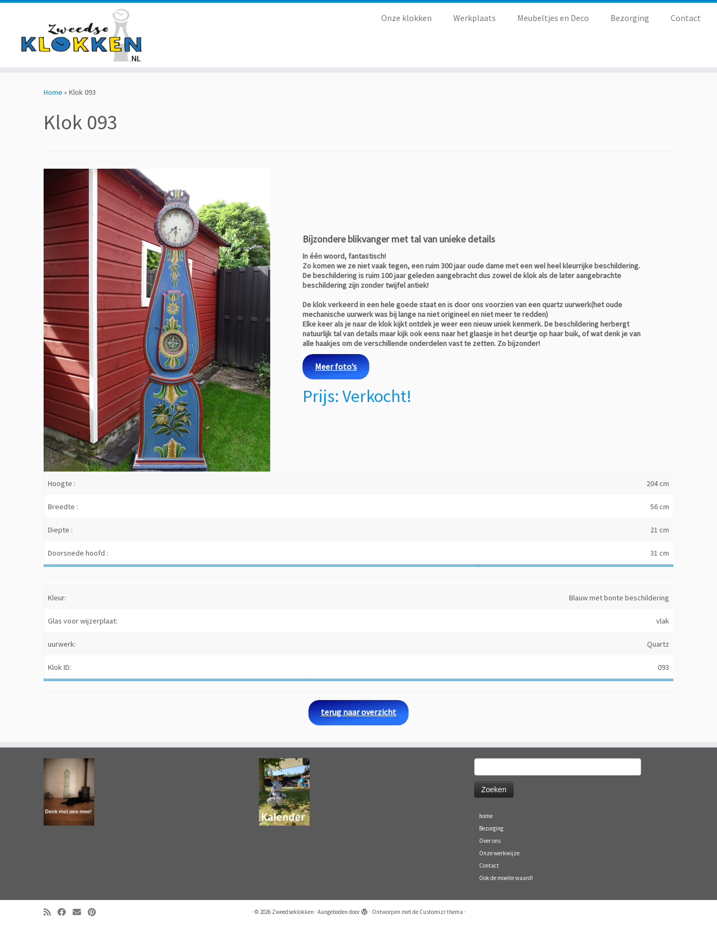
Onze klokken (406, 17)
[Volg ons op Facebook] (65, 912)
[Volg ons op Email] (80, 912)
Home (53, 92)
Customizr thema (441, 912)
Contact (686, 17)
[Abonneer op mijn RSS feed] (51, 912)
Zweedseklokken (293, 912)
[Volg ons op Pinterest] (95, 912)
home (486, 816)
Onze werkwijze (499, 853)
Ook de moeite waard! (506, 878)
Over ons (490, 840)
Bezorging (629, 17)
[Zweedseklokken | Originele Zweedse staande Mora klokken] (82, 35)
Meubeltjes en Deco (553, 17)
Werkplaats (474, 17)
